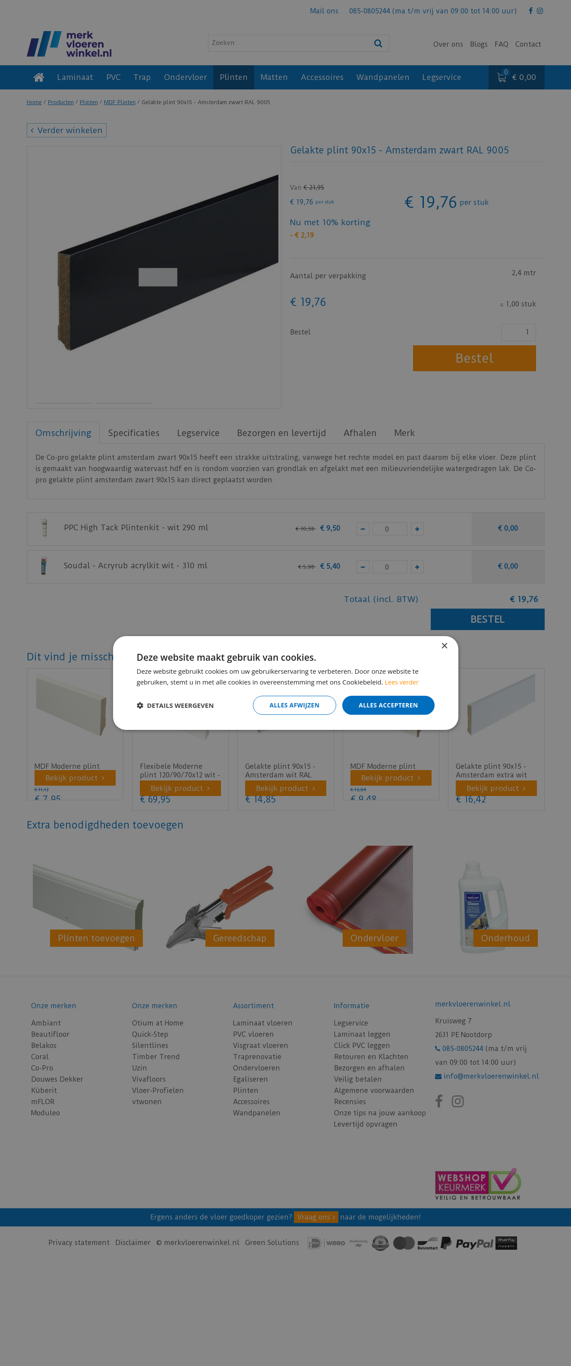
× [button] (444, 646)
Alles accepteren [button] (388, 705)
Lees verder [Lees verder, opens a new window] (402, 681)
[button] (175, 705)
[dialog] (285, 683)
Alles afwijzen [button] (293, 705)
